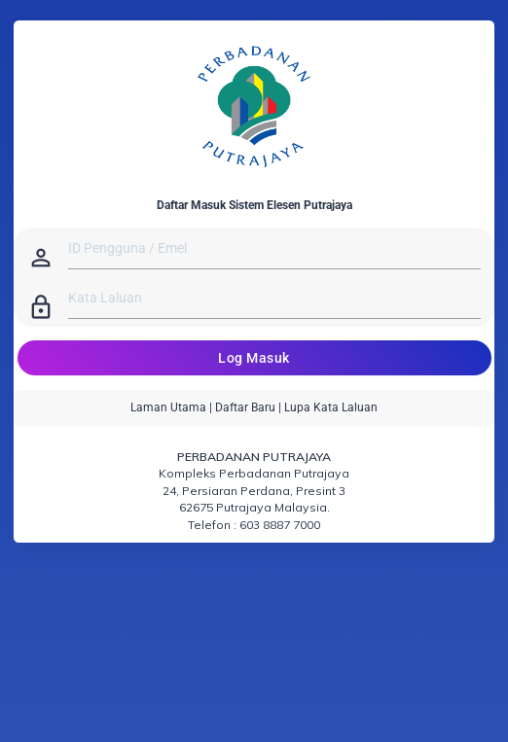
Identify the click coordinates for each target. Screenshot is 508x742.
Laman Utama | (171, 407)
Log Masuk (254, 358)
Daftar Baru (245, 407)
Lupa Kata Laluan (331, 407)
